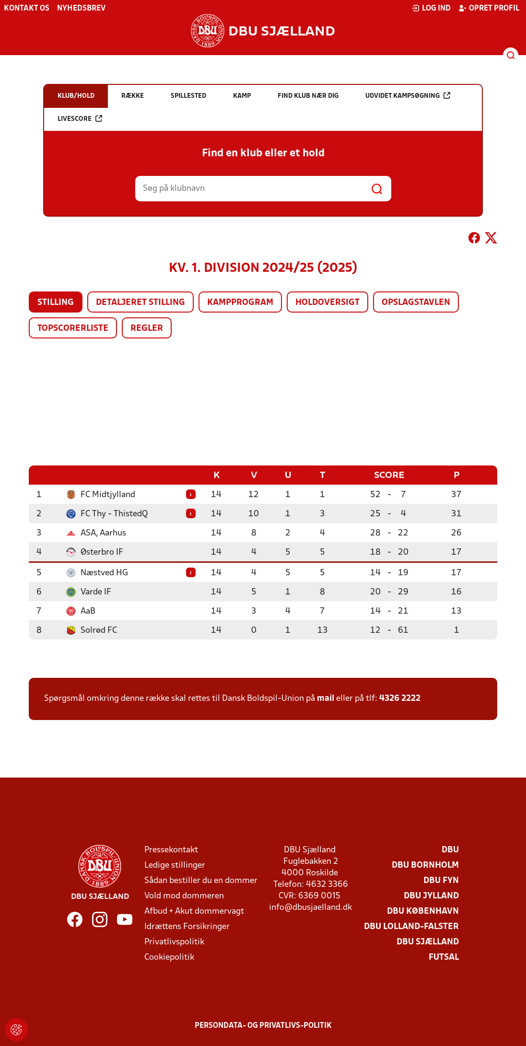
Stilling (55, 303)
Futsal (444, 957)
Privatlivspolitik (174, 942)
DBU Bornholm (425, 865)
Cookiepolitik (169, 957)
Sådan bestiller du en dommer (200, 880)
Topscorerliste (72, 329)
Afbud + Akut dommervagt (194, 911)
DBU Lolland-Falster (411, 926)
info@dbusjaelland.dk (310, 907)
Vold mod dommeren (184, 896)
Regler (146, 329)
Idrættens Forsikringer (187, 926)
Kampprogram (240, 303)
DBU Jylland (431, 896)
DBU (450, 850)
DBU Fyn (441, 880)
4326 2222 (400, 698)
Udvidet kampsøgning (407, 95)
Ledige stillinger (174, 865)
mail (325, 698)
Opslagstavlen (416, 303)
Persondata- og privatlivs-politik (263, 1025)
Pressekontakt (171, 850)
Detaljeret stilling (140, 303)
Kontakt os (26, 8)
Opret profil (488, 8)
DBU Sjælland (428, 942)
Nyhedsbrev (81, 8)
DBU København (423, 911)
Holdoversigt (327, 303)
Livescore (80, 118)
